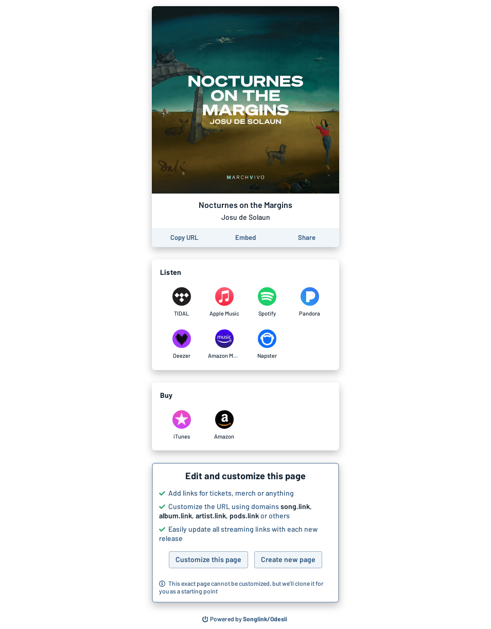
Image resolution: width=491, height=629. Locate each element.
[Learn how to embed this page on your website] (245, 237)
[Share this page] (307, 237)
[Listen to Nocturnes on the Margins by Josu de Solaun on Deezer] (181, 344)
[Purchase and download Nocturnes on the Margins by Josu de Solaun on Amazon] (224, 425)
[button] (245, 533)
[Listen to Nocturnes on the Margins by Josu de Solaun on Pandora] (309, 302)
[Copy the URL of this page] (184, 237)
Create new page (288, 559)
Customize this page (208, 559)
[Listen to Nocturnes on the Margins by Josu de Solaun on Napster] (267, 344)
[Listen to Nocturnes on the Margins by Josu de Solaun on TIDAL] (181, 302)
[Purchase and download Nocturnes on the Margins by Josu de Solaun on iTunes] (181, 425)
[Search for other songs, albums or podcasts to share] (245, 619)
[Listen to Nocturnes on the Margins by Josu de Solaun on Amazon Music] (224, 344)
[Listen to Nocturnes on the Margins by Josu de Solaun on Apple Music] (224, 302)
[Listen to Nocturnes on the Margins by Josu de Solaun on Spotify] (267, 302)
